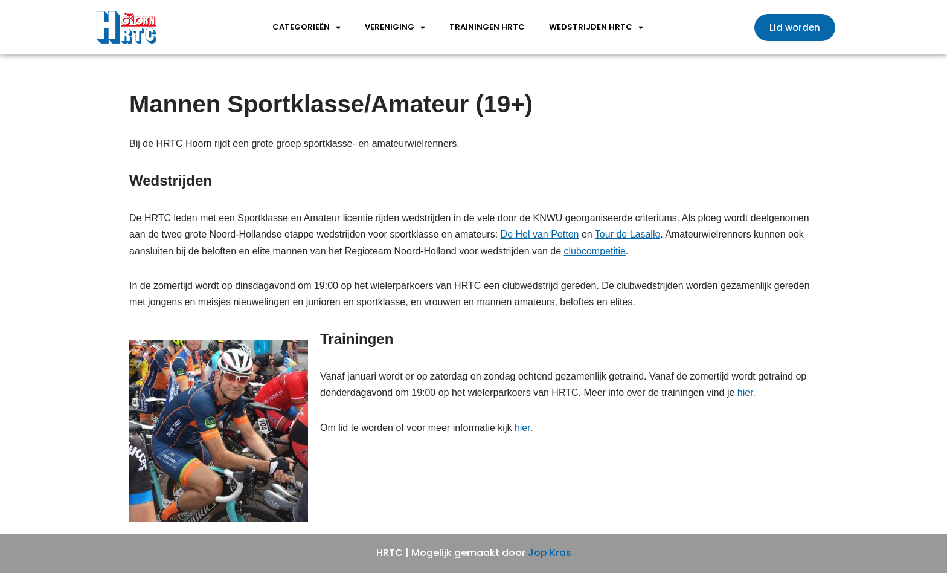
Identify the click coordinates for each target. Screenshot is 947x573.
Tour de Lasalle (628, 234)
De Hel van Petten (540, 234)
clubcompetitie (595, 251)
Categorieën (306, 27)
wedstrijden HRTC (596, 27)
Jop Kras (549, 553)
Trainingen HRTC (487, 27)
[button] (794, 27)
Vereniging (395, 27)
